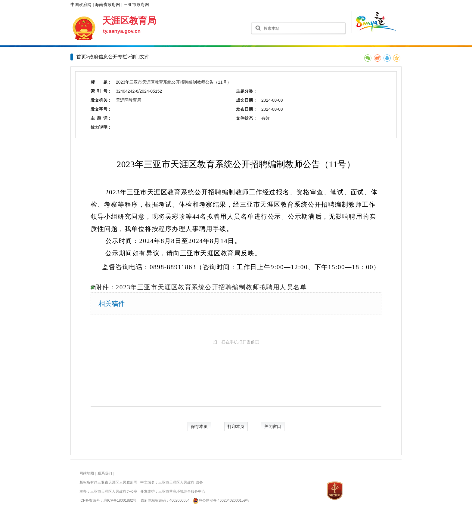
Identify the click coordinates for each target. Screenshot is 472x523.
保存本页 (199, 426)
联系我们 (105, 473)
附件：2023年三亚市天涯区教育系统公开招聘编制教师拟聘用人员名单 (201, 287)
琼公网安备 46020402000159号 (220, 500)
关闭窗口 (272, 426)
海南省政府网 (107, 4)
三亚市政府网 (136, 4)
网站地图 (86, 473)
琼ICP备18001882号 (120, 500)
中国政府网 (81, 4)
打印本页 (236, 426)
